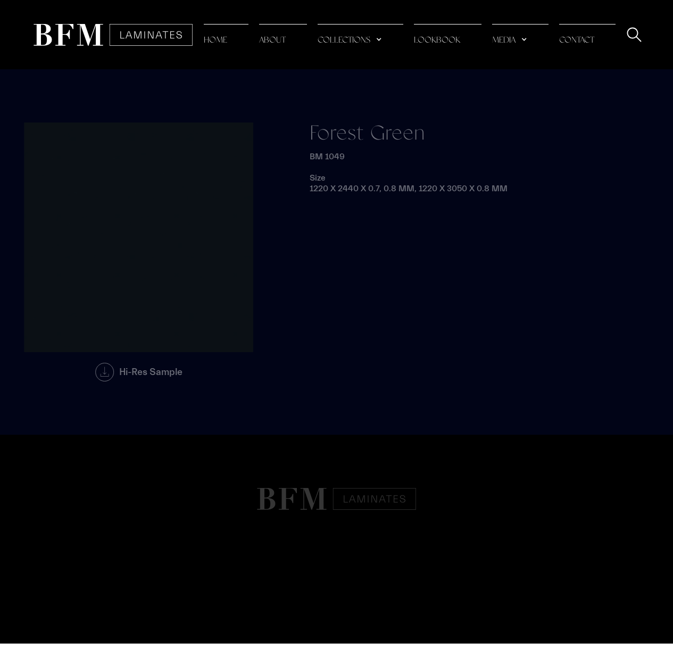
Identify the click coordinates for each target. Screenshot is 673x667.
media (504, 40)
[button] (360, 35)
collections (344, 40)
